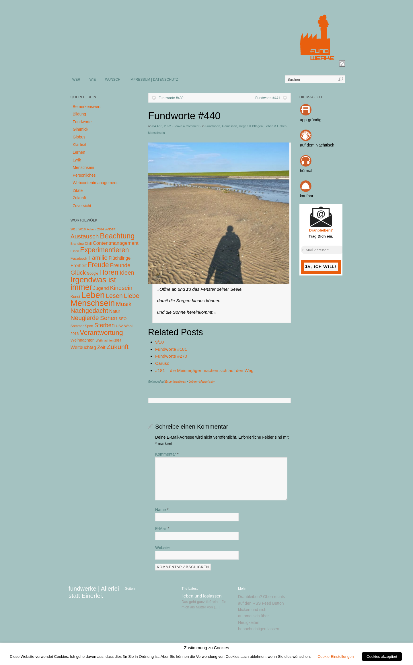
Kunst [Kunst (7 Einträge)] (75, 296)
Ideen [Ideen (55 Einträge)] (127, 272)
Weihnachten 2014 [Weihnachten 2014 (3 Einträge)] (108, 340)
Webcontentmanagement (95, 182)
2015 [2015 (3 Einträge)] (74, 229)
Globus (79, 137)
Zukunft (79, 198)
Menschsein (156, 132)
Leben (193, 381)
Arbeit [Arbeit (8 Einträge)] (110, 229)
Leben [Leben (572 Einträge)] (93, 295)
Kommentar (167, 454)
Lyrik (77, 160)
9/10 (159, 342)
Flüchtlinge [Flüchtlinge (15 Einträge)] (120, 258)
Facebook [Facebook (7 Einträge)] (79, 258)
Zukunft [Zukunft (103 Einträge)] (117, 346)
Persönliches (84, 175)
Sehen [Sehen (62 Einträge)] (109, 318)
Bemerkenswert (86, 106)
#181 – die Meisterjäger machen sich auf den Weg (204, 370)
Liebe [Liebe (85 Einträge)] (131, 295)
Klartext (79, 144)
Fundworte (212, 126)
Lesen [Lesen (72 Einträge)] (114, 295)
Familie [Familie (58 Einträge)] (98, 257)
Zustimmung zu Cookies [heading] (206, 647)
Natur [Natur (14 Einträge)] (114, 311)
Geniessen (229, 126)
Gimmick (80, 129)
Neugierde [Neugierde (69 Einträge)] (85, 318)
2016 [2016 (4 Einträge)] (82, 229)
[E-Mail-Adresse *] (322, 250)
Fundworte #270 (171, 356)
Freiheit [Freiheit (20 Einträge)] (79, 265)
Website (162, 547)
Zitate (78, 190)
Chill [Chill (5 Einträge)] (88, 244)
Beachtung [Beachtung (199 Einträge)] (117, 236)
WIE (92, 80)
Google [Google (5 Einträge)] (92, 273)
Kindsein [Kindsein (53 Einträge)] (121, 288)
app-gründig (311, 119)
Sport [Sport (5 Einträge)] (89, 326)
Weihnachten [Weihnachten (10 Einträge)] (83, 340)
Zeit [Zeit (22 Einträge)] (101, 347)
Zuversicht (82, 205)
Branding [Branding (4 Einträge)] (77, 243)
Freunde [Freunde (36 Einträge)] (120, 265)
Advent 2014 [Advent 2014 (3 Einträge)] (95, 229)
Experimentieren (175, 381)
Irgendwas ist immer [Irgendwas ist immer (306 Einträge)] (93, 283)
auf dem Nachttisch (317, 145)
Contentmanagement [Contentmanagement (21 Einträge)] (115, 243)
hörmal (306, 170)
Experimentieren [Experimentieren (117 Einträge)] (104, 250)
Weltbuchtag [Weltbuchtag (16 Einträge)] (83, 347)
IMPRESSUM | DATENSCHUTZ (154, 80)
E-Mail (162, 528)
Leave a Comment (186, 126)
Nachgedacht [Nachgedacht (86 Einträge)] (89, 310)
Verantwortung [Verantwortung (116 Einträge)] (101, 332)
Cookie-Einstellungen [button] (335, 656)
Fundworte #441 (267, 98)
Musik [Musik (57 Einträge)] (123, 303)
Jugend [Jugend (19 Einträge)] (101, 288)
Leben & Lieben (275, 126)
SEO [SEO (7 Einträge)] (122, 319)
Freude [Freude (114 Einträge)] (98, 265)
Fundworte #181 (171, 349)
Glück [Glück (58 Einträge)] (78, 272)
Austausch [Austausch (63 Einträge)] (85, 236)
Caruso (162, 363)
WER (76, 80)
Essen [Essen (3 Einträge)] (75, 251)
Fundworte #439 (171, 98)
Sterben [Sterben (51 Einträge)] (104, 325)
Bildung (79, 114)
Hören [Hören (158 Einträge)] (108, 272)
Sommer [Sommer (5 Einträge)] (77, 326)
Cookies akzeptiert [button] (382, 656)
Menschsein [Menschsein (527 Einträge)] (93, 303)
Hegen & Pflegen (251, 126)
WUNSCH (112, 80)
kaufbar (306, 196)
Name (162, 509)
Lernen (79, 152)
